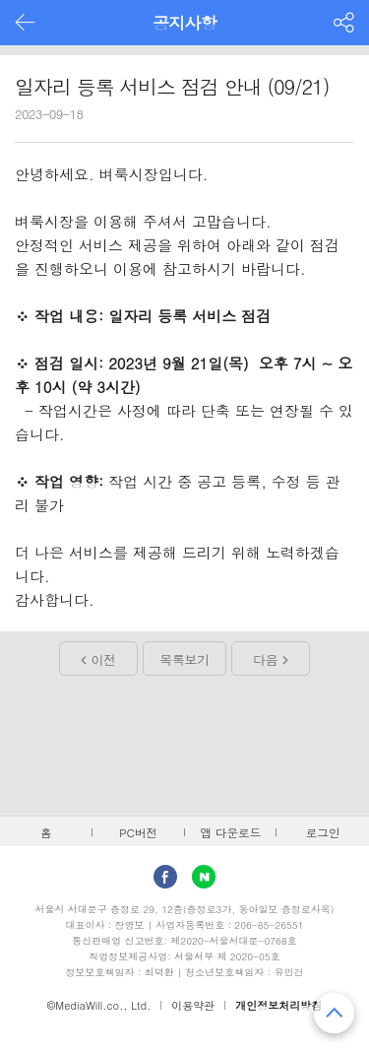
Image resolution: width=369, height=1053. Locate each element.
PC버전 (138, 832)
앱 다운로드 (230, 832)
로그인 (323, 832)
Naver (203, 876)
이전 (104, 659)
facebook (165, 876)
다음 (265, 659)
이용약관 (193, 1005)
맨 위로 (334, 1013)
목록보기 (184, 659)
